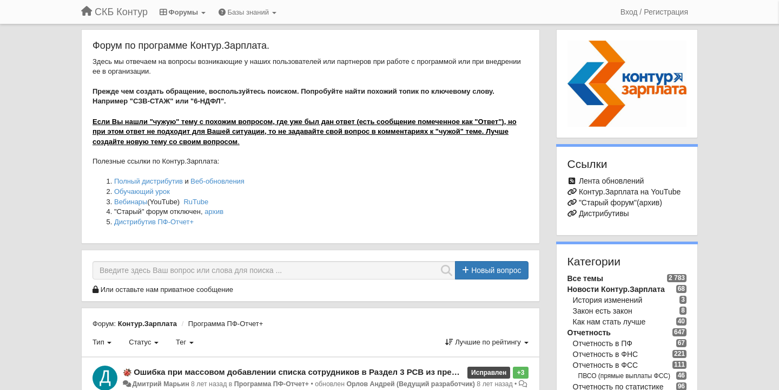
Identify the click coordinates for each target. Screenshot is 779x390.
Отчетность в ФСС (605, 365)
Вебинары (130, 202)
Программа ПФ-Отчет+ (225, 324)
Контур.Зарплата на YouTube (630, 191)
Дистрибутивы (604, 213)
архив (213, 211)
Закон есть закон (602, 311)
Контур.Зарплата (147, 324)
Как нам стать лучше (609, 321)
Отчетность (589, 332)
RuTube (195, 202)
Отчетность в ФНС (605, 354)
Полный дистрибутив (148, 181)
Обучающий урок (142, 191)
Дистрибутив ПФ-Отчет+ (154, 222)
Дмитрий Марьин (160, 384)
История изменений (608, 300)
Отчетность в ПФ (602, 343)
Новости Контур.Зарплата (616, 289)
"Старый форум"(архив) (620, 202)
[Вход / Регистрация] (654, 12)
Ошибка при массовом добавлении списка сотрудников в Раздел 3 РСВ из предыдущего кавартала (335, 371)
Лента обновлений (611, 181)
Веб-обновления (217, 181)
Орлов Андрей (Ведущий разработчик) (410, 384)
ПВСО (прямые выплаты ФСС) (624, 376)
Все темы (585, 278)
